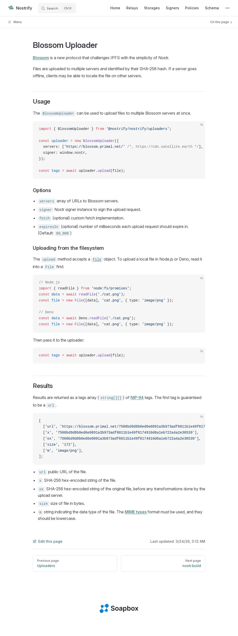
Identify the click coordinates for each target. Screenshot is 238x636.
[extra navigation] (227, 8)
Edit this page (47, 541)
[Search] (57, 8)
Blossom (41, 57)
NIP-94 (137, 397)
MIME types (136, 511)
